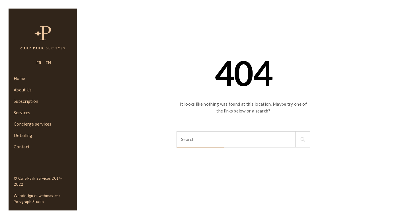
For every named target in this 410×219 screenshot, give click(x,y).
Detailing (23, 135)
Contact (22, 146)
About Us (23, 89)
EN (48, 62)
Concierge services (32, 123)
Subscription (26, 101)
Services (22, 112)
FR (39, 62)
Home (19, 78)
